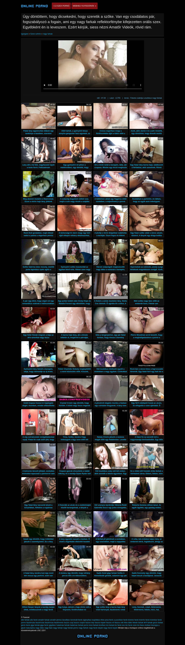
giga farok (44, 625)
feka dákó (128, 622)
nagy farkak (48, 34)
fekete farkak (138, 622)
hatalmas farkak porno (79, 625)
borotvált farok (76, 620)
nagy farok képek (96, 628)
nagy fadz (48, 628)
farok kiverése (151, 620)
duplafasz (96, 620)
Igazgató (25, 34)
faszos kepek (100, 622)
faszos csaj (68, 622)
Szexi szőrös (35, 34)
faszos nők (119, 622)
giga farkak (35, 625)
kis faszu (141, 625)
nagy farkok (83, 628)
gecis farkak (158, 622)
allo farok (34, 620)
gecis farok (25, 625)
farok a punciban (116, 620)
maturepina (30, 628)
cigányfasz (87, 620)
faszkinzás (30, 622)
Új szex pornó (61, 6)
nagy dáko (39, 628)
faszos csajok (79, 622)
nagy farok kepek (110, 628)
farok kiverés (139, 620)
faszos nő (110, 622)
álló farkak (25, 620)
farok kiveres (128, 620)
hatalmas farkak (63, 625)
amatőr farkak (44, 620)
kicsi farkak (93, 625)
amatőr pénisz (56, 620)
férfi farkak (148, 622)
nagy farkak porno (70, 628)
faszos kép (89, 622)
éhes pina (105, 620)
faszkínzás (40, 622)
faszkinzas (49, 622)
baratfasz (66, 620)
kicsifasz (102, 625)
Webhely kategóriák (84, 6)
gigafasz (52, 625)
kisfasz (148, 625)
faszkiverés (58, 622)
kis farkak (110, 625)
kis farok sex (120, 625)
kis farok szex (131, 625)
